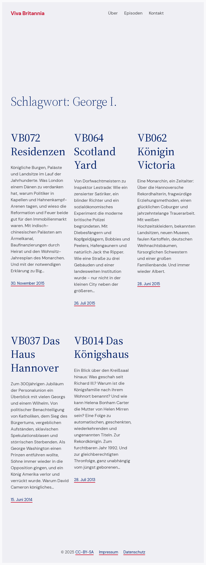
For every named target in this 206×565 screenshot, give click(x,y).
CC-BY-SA (84, 552)
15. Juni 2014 (21, 499)
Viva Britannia (28, 13)
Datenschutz (134, 552)
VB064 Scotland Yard (95, 151)
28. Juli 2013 (84, 479)
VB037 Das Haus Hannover (35, 354)
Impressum (108, 552)
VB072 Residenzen (38, 144)
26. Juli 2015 (84, 303)
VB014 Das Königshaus (101, 347)
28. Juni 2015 (148, 283)
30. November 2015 (28, 283)
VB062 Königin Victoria (156, 151)
